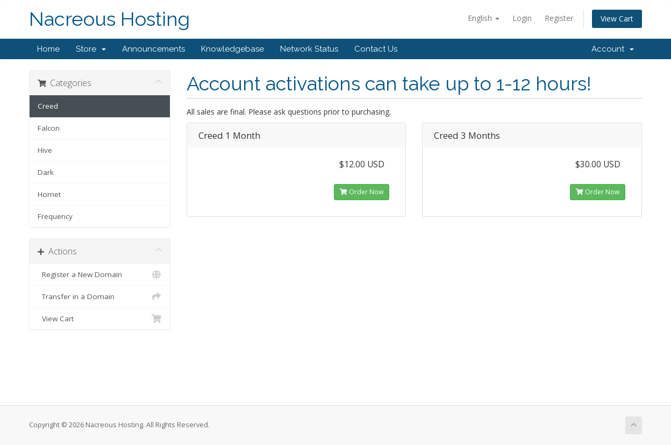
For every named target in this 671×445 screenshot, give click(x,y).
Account (612, 49)
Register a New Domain (100, 274)
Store (91, 49)
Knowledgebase (232, 49)
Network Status (309, 49)
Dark (46, 172)
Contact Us (375, 49)
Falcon (49, 128)
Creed (48, 106)
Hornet (49, 194)
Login (522, 18)
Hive (45, 150)
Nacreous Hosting (109, 19)
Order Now (361, 191)
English (483, 18)
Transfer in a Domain (100, 296)
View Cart (617, 18)
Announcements (153, 49)
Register (559, 18)
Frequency (55, 216)
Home (48, 49)
